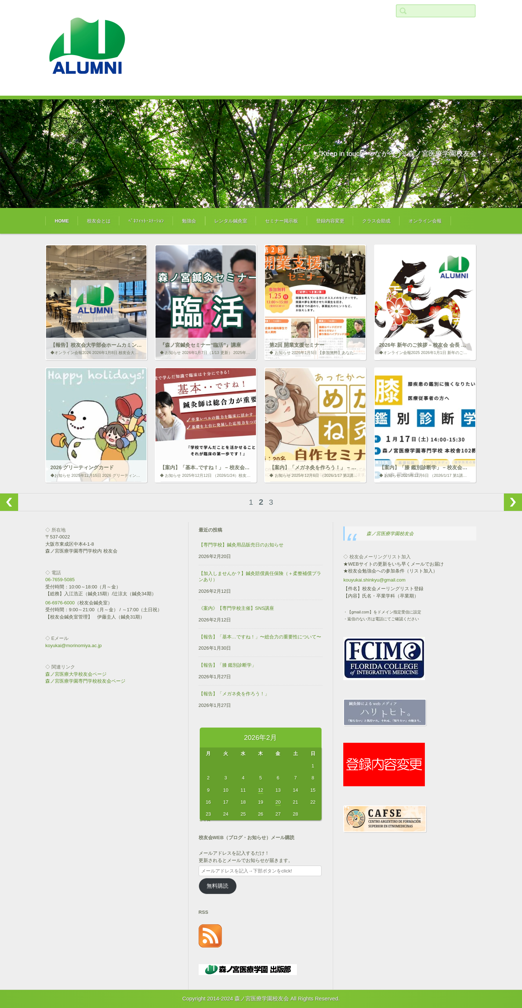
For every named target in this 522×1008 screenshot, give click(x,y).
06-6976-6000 (60, 602)
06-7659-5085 (60, 579)
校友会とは (99, 221)
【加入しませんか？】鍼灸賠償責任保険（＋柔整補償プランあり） (260, 576)
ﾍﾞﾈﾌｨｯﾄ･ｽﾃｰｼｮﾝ (146, 221)
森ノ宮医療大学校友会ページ (76, 674)
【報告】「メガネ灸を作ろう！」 (234, 693)
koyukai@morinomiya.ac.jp (73, 645)
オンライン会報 (425, 221)
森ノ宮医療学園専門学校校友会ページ (85, 681)
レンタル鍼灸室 (230, 221)
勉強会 (189, 221)
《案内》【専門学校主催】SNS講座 (236, 608)
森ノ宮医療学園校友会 (390, 533)
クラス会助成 (376, 221)
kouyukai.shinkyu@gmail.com (374, 580)
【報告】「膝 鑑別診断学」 (228, 665)
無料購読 (217, 886)
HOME (62, 221)
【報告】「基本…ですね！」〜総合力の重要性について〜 (260, 637)
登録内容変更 (330, 221)
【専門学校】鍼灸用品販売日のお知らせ (241, 544)
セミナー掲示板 (281, 221)
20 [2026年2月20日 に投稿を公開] (278, 802)
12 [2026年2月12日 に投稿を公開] (260, 790)
